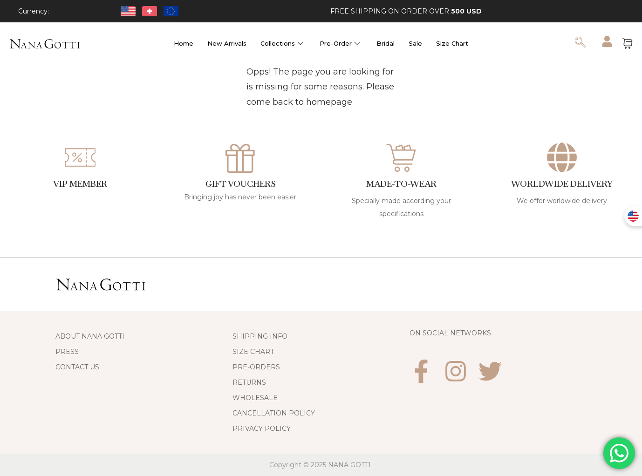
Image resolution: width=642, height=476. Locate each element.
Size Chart (452, 43)
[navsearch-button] (580, 43)
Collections (281, 43)
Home (183, 43)
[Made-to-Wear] (401, 157)
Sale (415, 43)
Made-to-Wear (401, 183)
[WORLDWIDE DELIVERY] (561, 157)
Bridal (385, 43)
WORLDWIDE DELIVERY (562, 183)
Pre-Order (340, 43)
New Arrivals (226, 43)
